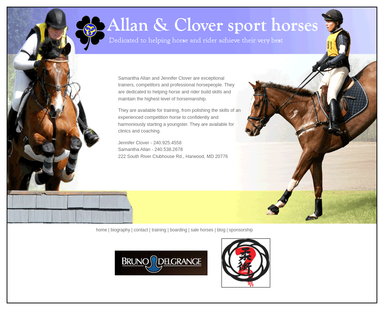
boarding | (179, 229)
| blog (220, 229)
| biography (119, 229)
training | (160, 229)
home (102, 229)
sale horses (201, 229)
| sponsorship (240, 229)
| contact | (141, 229)
